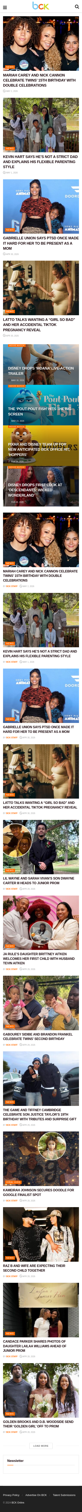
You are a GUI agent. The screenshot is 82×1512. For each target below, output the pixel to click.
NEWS (10, 67)
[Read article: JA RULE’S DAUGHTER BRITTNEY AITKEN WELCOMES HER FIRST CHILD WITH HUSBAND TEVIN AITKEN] (41, 923)
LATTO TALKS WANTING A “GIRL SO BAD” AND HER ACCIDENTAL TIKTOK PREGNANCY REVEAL (39, 325)
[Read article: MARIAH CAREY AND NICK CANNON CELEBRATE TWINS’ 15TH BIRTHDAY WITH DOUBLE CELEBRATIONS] (41, 43)
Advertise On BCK (36, 1495)
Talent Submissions (64, 1495)
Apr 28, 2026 (27, 1201)
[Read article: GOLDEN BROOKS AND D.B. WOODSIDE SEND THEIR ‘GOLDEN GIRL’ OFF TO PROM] (41, 1390)
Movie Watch (16, 345)
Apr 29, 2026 (27, 889)
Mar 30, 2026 (16, 380)
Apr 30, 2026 (11, 254)
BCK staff (12, 586)
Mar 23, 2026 (16, 421)
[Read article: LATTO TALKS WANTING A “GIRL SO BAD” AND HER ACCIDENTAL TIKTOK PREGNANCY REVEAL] (41, 288)
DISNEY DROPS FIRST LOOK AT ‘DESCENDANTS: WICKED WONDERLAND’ (35, 490)
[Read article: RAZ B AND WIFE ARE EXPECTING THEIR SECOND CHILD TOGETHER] (41, 1234)
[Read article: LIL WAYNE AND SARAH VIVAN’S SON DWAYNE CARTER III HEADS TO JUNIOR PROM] (41, 847)
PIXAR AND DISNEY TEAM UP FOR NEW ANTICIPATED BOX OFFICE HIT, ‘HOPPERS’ (39, 449)
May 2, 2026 (10, 91)
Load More (40, 1446)
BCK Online (18, 1502)
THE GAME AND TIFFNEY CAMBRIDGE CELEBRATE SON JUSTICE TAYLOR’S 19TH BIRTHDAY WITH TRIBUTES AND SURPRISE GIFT (40, 1114)
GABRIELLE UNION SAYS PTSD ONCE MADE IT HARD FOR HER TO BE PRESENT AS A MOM (41, 243)
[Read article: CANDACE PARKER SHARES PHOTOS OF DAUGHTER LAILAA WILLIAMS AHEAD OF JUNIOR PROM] (41, 1310)
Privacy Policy (11, 1495)
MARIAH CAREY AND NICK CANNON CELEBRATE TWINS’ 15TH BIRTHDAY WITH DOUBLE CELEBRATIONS (39, 80)
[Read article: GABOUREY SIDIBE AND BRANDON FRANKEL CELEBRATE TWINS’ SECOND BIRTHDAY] (41, 1003)
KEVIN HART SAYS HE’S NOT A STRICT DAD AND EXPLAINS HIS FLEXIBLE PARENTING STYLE (40, 162)
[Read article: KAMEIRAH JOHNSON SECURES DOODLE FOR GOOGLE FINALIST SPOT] (41, 1158)
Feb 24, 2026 (16, 461)
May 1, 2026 (10, 173)
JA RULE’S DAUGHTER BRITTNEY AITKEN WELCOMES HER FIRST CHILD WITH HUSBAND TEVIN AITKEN (39, 958)
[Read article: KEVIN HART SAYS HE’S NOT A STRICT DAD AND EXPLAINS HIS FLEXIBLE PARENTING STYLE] (41, 125)
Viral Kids (13, 1182)
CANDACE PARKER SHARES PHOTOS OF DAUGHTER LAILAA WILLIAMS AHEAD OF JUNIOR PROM (34, 1346)
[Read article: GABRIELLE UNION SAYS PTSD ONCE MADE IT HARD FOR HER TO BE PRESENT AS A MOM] (41, 206)
